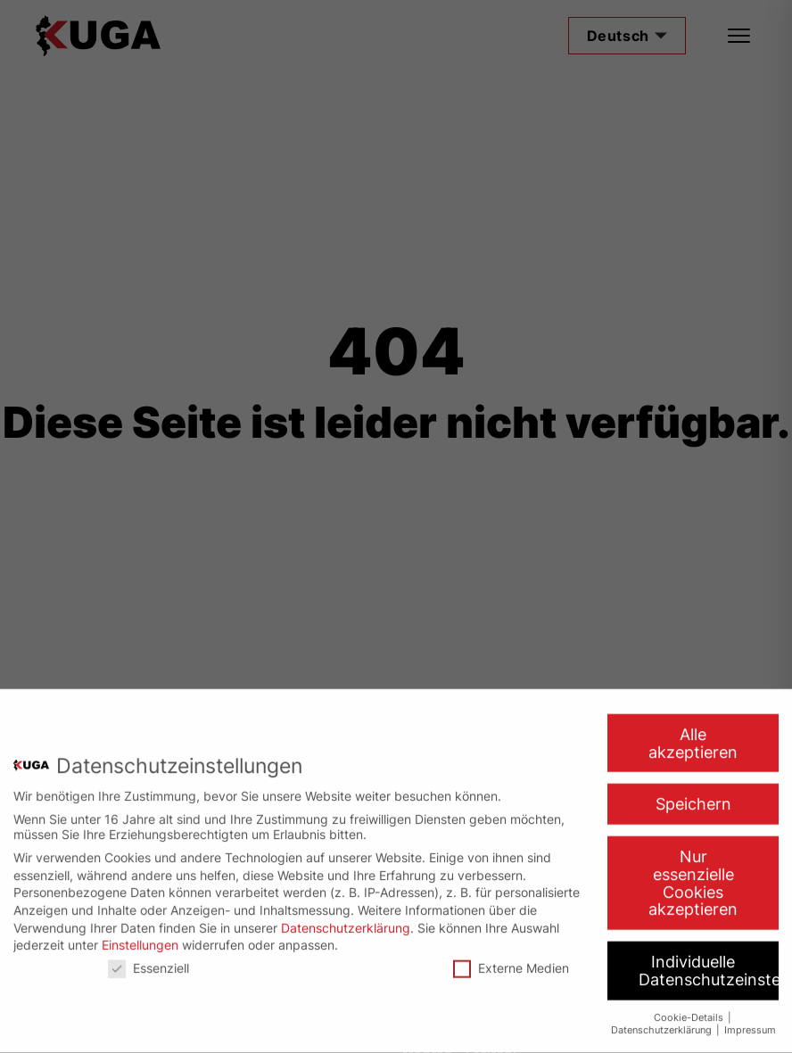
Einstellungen (140, 935)
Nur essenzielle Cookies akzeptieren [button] (693, 873)
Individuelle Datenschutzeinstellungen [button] (709, 961)
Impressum (750, 1021)
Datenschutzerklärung (345, 918)
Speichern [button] (693, 795)
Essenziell (148, 959)
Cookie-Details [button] (690, 1009)
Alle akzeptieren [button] (693, 734)
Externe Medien (511, 959)
